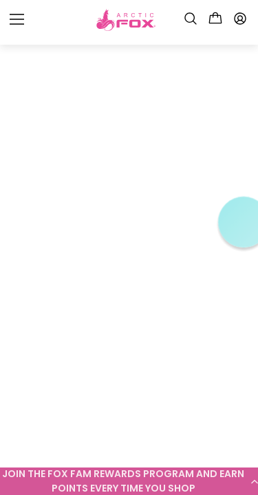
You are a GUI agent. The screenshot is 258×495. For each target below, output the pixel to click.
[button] (129, 481)
